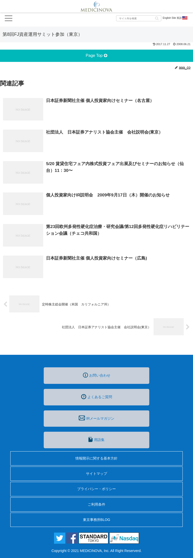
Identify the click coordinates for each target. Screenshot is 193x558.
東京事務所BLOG (96, 520)
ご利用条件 (96, 504)
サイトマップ (96, 474)
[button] (157, 18)
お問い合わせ (96, 375)
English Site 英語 (175, 18)
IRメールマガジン (96, 417)
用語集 (96, 439)
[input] (138, 18)
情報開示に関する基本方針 (96, 458)
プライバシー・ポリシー (96, 489)
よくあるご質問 (96, 396)
